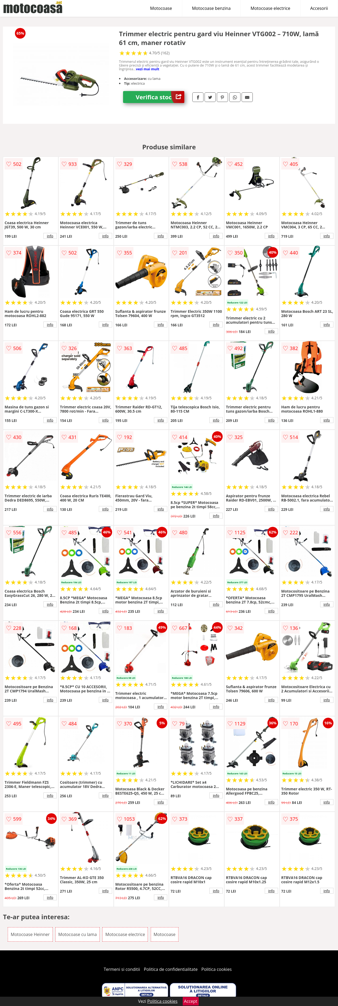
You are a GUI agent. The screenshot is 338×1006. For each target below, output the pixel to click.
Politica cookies (216, 969)
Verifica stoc (160, 97)
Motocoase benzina (211, 8)
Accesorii (319, 8)
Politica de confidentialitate (171, 969)
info (50, 235)
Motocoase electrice (270, 8)
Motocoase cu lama (77, 934)
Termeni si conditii (122, 969)
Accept (190, 1001)
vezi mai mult (147, 69)
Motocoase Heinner (30, 934)
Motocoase (161, 8)
